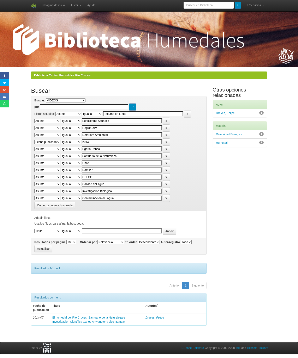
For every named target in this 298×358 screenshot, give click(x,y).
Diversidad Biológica (229, 134)
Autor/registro (170, 242)
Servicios (255, 5)
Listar (76, 5)
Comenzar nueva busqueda (55, 205)
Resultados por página (50, 242)
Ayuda (91, 5)
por (36, 106)
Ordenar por (88, 242)
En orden (131, 242)
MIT (238, 348)
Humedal (222, 142)
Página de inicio (54, 5)
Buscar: (39, 100)
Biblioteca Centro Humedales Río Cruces (62, 75)
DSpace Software (192, 348)
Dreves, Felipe (154, 317)
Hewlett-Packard (257, 348)
